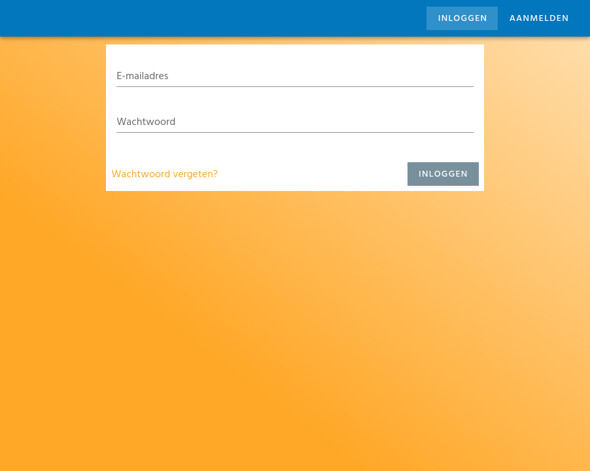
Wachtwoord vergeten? (164, 174)
